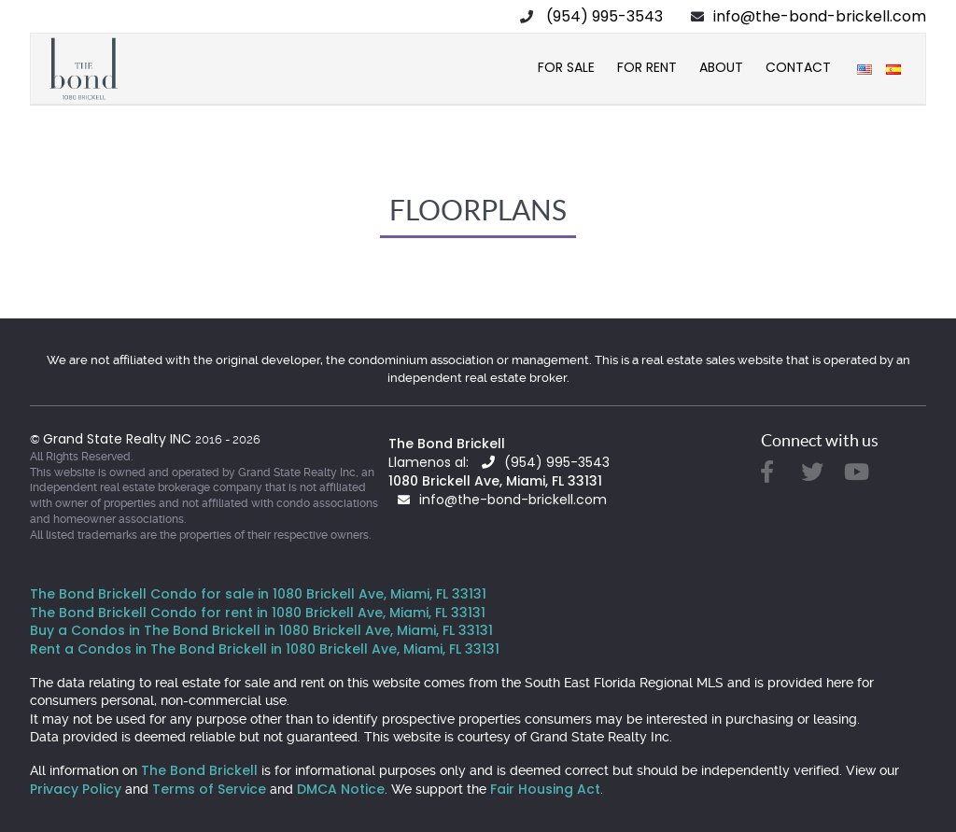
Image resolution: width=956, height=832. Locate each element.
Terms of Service (209, 789)
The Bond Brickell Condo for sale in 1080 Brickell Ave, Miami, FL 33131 (258, 594)
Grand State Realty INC (119, 439)
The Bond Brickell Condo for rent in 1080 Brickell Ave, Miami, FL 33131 (257, 612)
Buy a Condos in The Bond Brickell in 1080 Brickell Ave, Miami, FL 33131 (261, 630)
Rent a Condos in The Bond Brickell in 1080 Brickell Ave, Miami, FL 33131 (264, 649)
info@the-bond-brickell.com (819, 16)
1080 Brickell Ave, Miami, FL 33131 (495, 481)
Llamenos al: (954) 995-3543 (499, 462)
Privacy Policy (75, 789)
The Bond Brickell (446, 443)
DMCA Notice (341, 789)
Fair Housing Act (545, 789)
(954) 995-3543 (604, 16)
